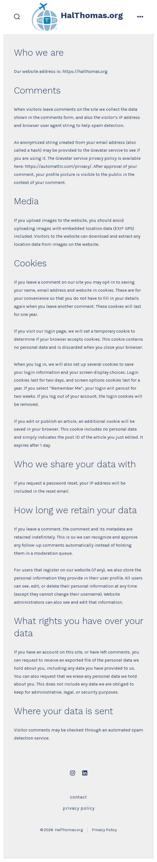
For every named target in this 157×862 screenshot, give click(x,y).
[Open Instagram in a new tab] (72, 772)
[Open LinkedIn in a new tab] (84, 772)
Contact (78, 797)
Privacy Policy (79, 808)
